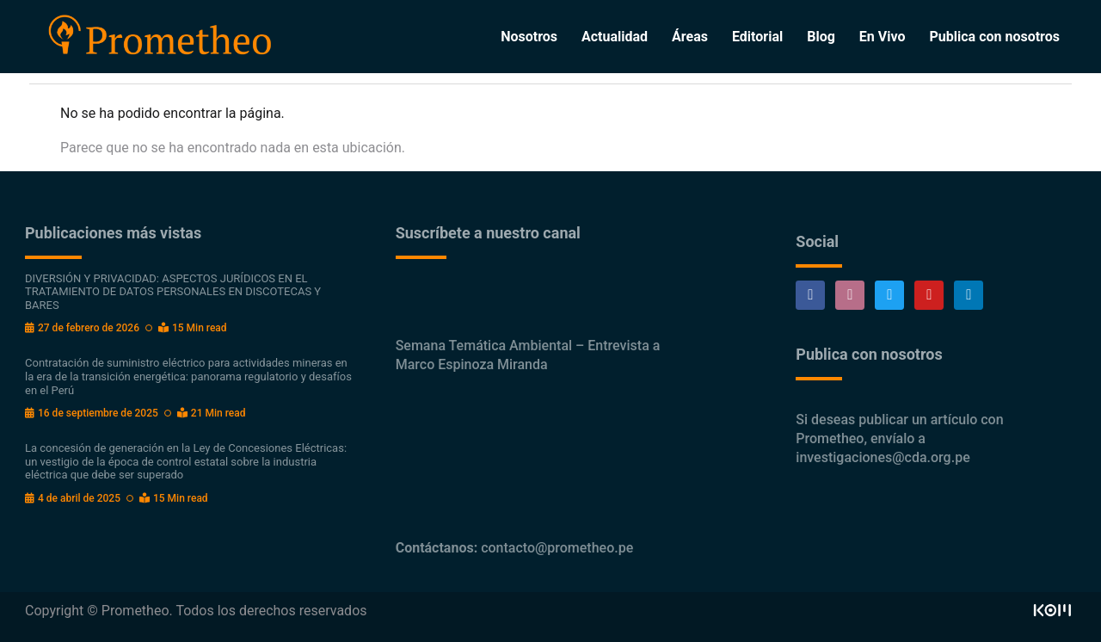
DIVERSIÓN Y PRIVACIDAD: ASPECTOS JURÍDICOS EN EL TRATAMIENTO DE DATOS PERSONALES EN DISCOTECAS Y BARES (173, 292)
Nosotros (529, 36)
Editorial (757, 36)
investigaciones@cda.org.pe (882, 457)
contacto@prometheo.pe (557, 548)
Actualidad (614, 36)
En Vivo (882, 36)
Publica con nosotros (995, 36)
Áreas (690, 36)
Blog (821, 36)
